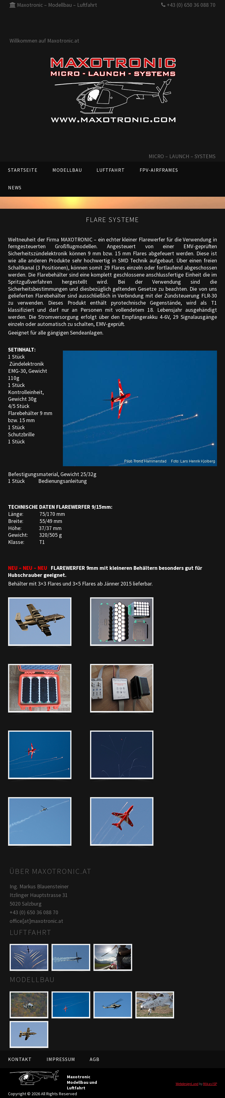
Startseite (23, 170)
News (15, 187)
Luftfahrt (110, 170)
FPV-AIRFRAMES (159, 170)
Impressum (61, 1059)
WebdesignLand (187, 1084)
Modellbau (67, 170)
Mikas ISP (210, 1084)
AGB (95, 1059)
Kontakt (20, 1059)
